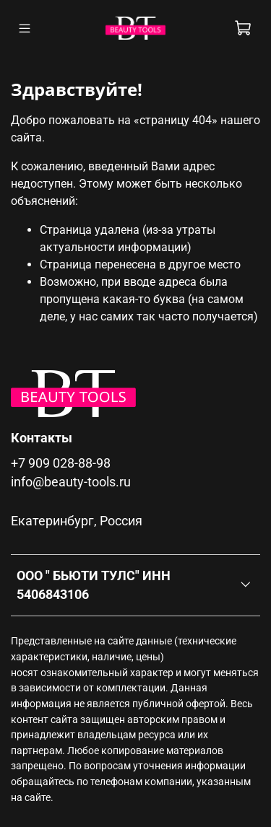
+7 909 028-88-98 (61, 463)
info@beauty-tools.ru (71, 482)
